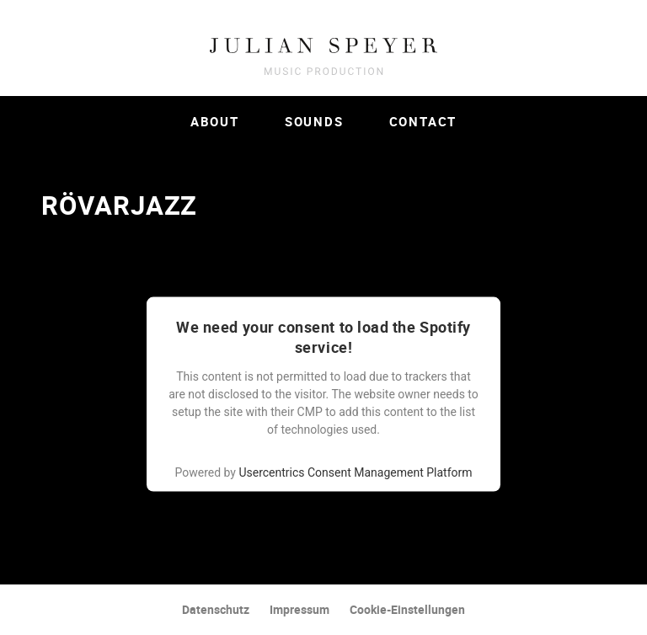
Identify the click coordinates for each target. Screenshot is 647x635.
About (214, 121)
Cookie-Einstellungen (407, 609)
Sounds (314, 121)
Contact (423, 121)
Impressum (299, 609)
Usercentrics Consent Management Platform (355, 472)
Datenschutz (215, 609)
